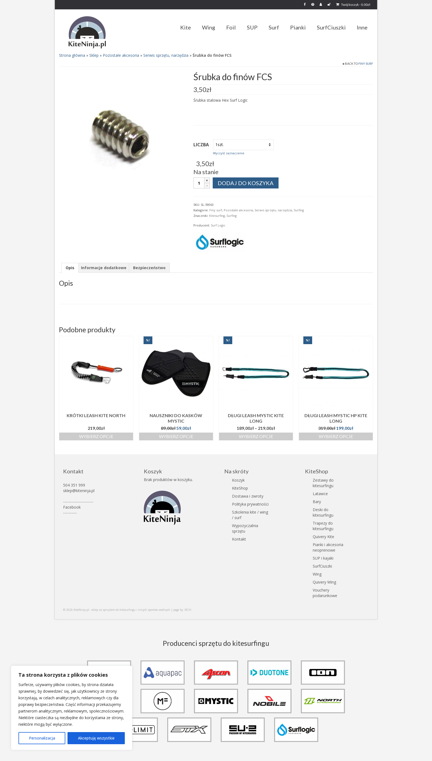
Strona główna (72, 55)
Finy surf (365, 63)
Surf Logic (218, 225)
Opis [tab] (70, 267)
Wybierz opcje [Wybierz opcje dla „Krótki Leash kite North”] (96, 436)
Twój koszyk (353, 4)
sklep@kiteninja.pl (78, 490)
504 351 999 (74, 485)
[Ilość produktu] (198, 182)
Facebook (72, 507)
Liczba (201, 145)
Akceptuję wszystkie (96, 738)
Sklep (94, 55)
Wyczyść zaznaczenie (228, 153)
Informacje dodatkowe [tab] (103, 267)
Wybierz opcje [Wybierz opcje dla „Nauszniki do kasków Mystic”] (176, 436)
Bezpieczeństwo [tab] (149, 267)
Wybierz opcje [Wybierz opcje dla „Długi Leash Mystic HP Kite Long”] (336, 436)
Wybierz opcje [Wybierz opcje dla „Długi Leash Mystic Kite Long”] (256, 436)
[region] (71, 708)
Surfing (299, 210)
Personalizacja (42, 738)
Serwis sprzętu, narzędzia (165, 55)
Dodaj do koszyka (246, 183)
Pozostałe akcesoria (121, 55)
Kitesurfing (217, 216)
